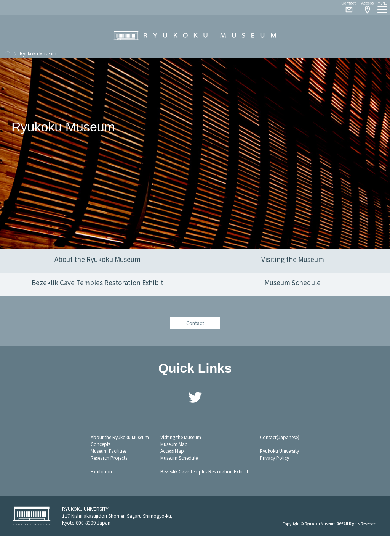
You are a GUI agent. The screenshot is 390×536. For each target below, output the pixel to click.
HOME (7, 53)
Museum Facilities (108, 450)
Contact (345, 7)
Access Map (172, 450)
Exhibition (101, 471)
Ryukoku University (279, 450)
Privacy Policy (274, 457)
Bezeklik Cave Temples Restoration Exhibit (204, 471)
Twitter (195, 397)
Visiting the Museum (180, 437)
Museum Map (174, 444)
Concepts (100, 444)
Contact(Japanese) (279, 437)
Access (367, 7)
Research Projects (109, 457)
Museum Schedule (179, 457)
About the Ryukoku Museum (120, 437)
